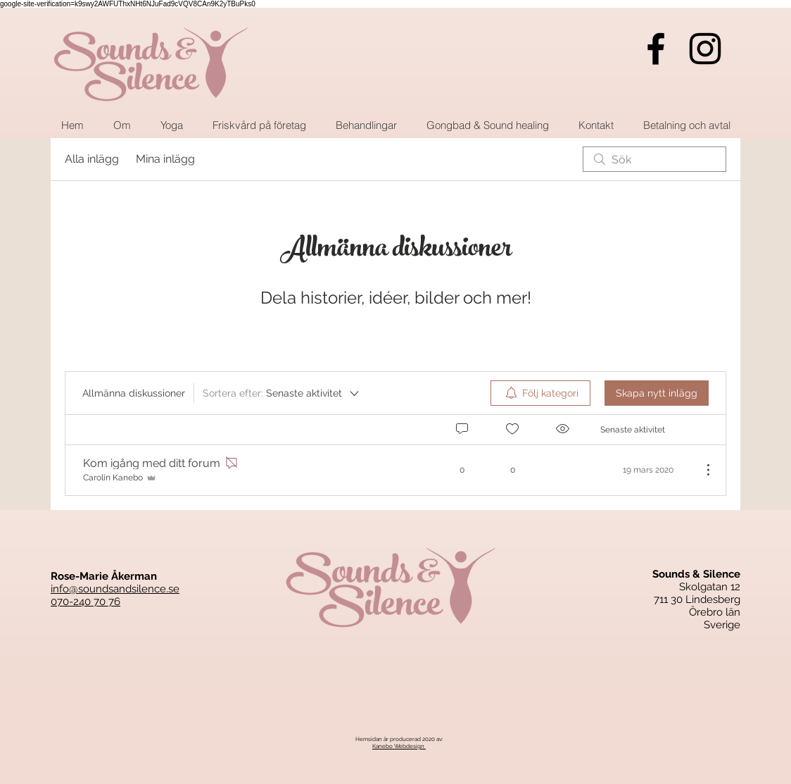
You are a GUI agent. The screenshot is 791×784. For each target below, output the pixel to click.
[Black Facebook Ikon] (656, 48)
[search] (654, 159)
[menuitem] (540, 393)
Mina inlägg (165, 159)
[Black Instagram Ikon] (705, 48)
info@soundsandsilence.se (115, 589)
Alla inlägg (92, 159)
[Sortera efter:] (282, 393)
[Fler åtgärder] (700, 469)
